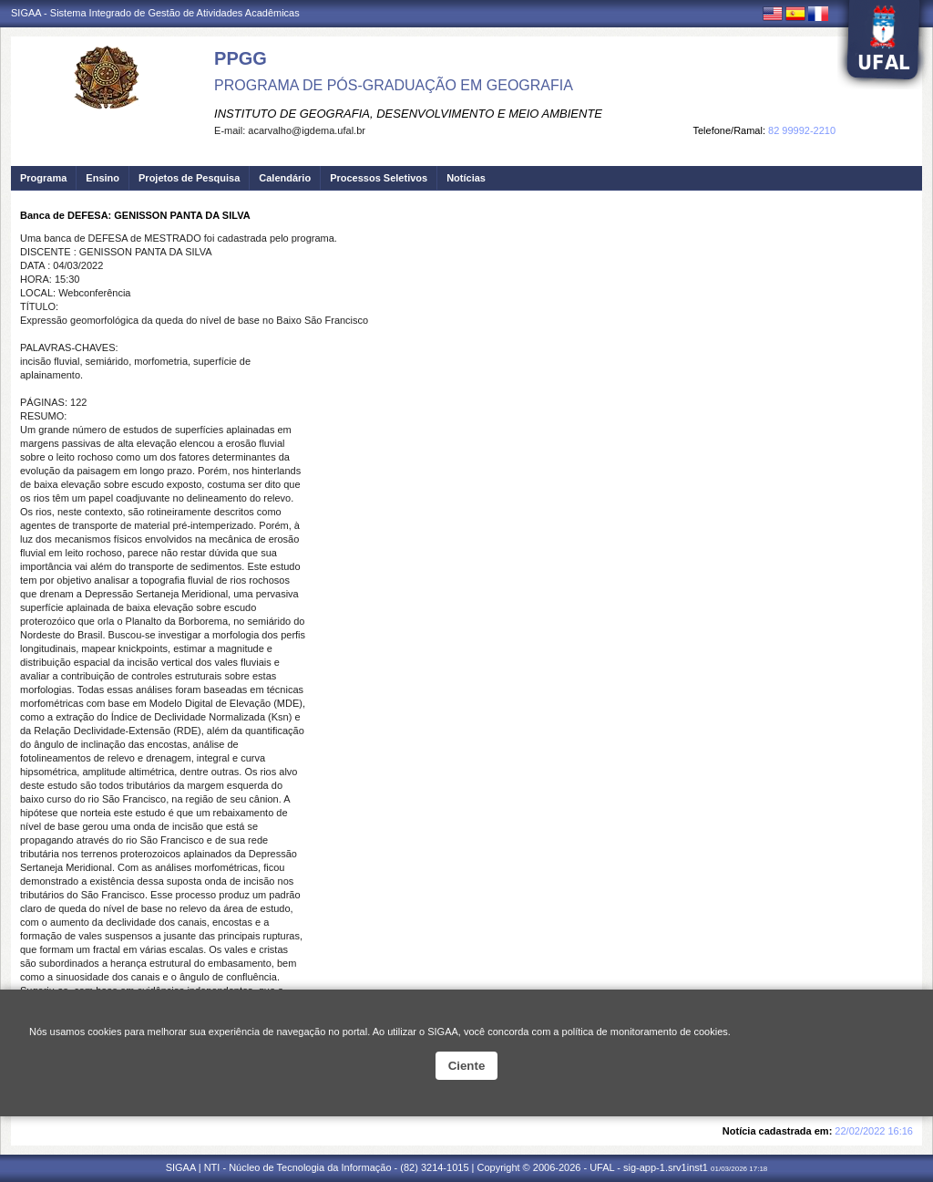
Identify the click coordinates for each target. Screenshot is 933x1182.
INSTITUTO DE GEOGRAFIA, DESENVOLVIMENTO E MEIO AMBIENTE (408, 113)
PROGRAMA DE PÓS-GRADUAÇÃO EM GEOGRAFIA (393, 85)
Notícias (466, 177)
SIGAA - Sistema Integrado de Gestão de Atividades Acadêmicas (155, 12)
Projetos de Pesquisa (189, 177)
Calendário (285, 177)
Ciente (467, 1066)
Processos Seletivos (378, 177)
